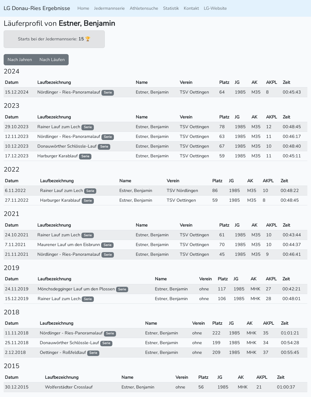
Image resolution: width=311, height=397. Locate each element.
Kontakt (191, 8)
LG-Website (215, 8)
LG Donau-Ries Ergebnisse (37, 8)
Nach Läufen (52, 59)
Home (83, 8)
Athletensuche (144, 8)
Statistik (171, 8)
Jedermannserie (109, 8)
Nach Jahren (20, 59)
